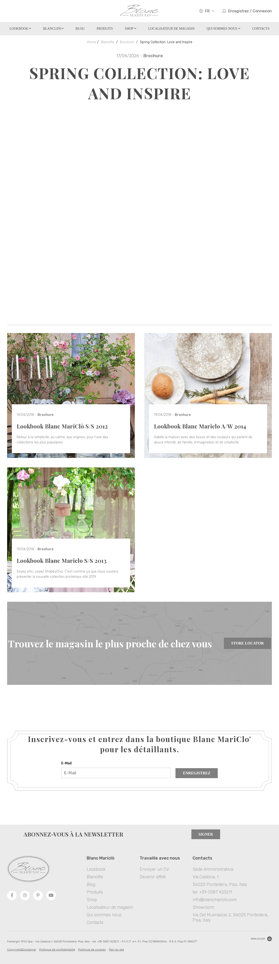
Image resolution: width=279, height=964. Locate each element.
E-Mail (66, 763)
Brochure (127, 42)
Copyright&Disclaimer (21, 949)
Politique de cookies (92, 949)
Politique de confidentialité (57, 949)
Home (91, 42)
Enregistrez (197, 773)
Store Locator (247, 643)
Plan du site (116, 949)
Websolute (261, 938)
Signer (206, 834)
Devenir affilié (153, 876)
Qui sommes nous (223, 28)
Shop (130, 28)
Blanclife (53, 28)
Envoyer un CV (154, 869)
